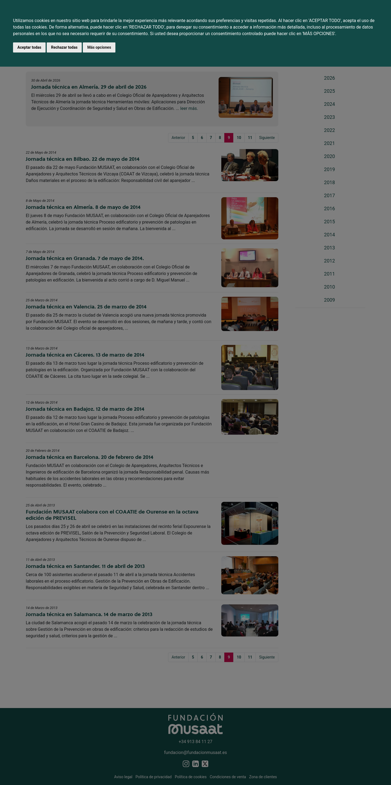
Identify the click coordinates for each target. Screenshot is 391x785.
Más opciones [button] (99, 47)
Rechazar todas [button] (64, 47)
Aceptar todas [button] (29, 47)
